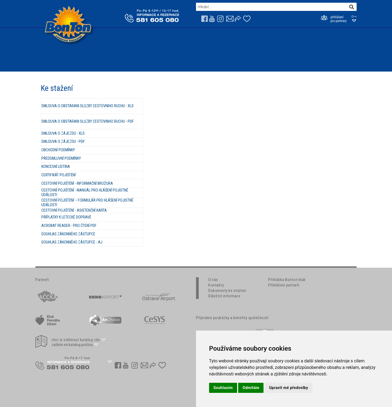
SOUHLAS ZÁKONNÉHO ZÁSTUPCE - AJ (71, 242)
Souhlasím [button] (223, 388)
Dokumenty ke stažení (227, 290)
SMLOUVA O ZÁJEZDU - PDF (63, 141)
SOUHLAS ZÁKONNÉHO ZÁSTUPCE (68, 234)
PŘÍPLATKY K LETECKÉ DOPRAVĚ (66, 217)
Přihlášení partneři (283, 285)
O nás (213, 279)
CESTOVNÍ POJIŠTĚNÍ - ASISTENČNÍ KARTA (74, 210)
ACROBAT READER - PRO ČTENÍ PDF (69, 225)
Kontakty (216, 285)
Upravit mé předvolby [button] (288, 388)
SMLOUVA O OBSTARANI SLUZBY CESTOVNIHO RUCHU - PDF (87, 121)
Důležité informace (224, 296)
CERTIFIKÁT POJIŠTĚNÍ (58, 175)
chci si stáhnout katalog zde (75, 339)
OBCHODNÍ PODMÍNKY (58, 150)
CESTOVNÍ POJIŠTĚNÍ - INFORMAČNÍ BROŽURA (77, 183)
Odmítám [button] (251, 388)
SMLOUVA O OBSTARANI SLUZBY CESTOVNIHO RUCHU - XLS (87, 106)
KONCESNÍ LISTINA (55, 166)
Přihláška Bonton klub (287, 279)
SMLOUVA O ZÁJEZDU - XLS (63, 133)
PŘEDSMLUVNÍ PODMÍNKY (61, 158)
